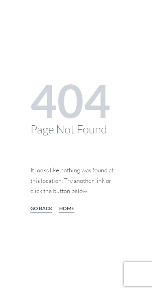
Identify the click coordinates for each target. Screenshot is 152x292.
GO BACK (41, 208)
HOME (66, 208)
